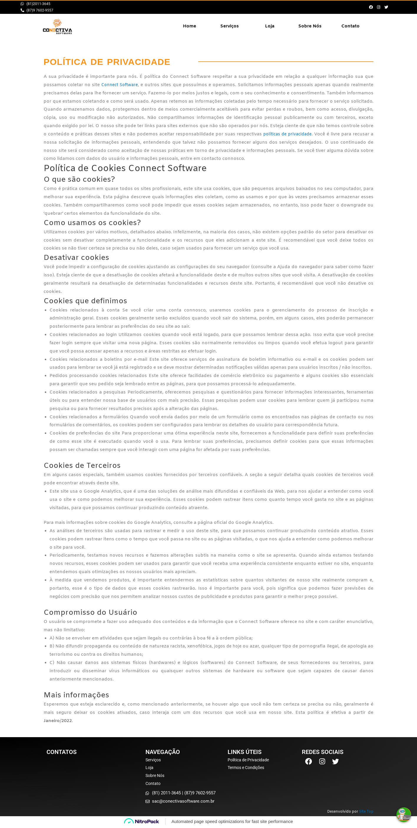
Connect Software (120, 85)
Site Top (366, 813)
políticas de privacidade (286, 134)
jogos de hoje (231, 646)
